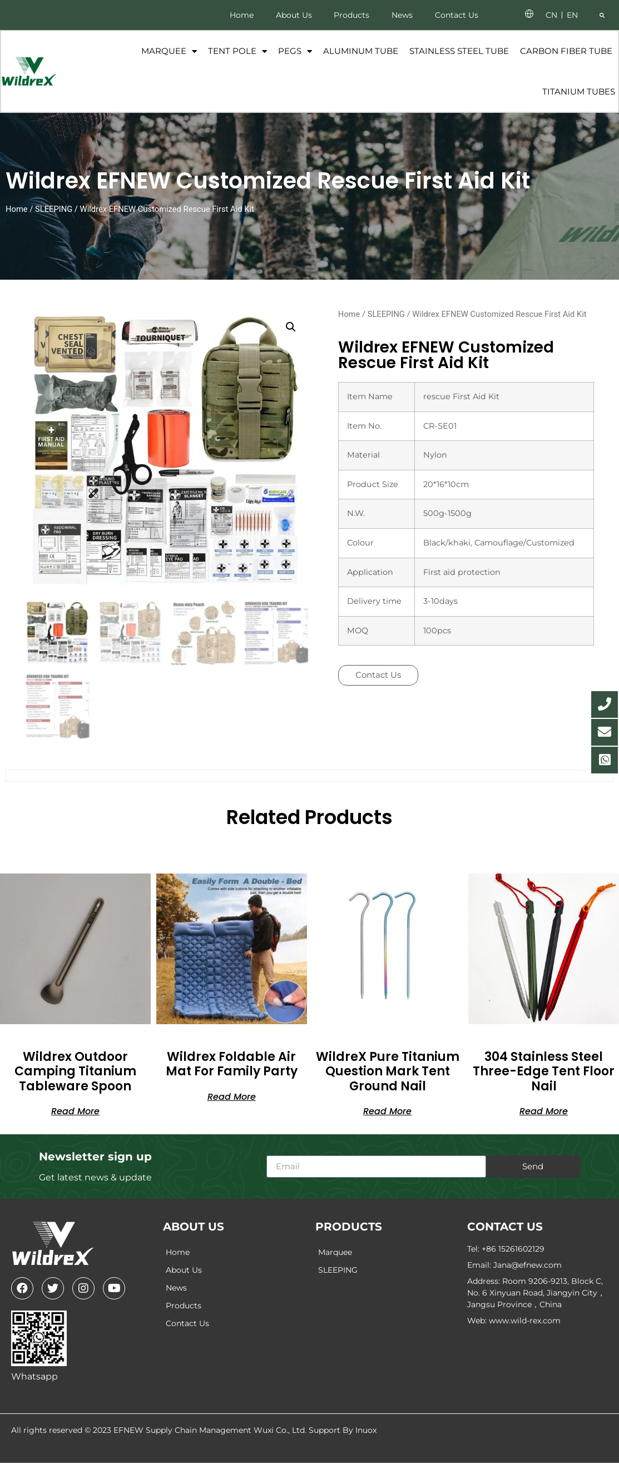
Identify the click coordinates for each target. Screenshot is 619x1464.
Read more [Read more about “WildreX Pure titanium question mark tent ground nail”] (387, 1111)
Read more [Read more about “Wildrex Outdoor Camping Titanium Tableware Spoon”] (75, 1111)
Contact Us (456, 15)
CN (551, 15)
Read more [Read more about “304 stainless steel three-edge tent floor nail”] (543, 1111)
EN (572, 15)
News (402, 15)
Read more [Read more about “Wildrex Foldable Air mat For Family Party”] (231, 1097)
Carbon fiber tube (565, 51)
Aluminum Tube (360, 51)
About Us (293, 15)
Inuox (366, 1431)
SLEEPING (53, 210)
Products (351, 15)
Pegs (294, 52)
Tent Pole (236, 52)
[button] (601, 15)
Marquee (168, 52)
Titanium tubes (578, 92)
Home (241, 15)
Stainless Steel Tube (458, 51)
